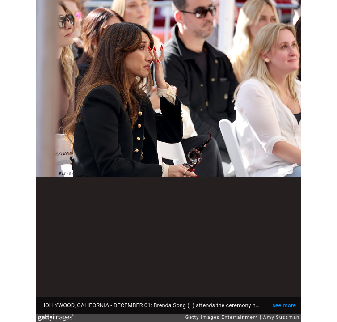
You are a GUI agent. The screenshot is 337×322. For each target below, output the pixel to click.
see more (284, 305)
